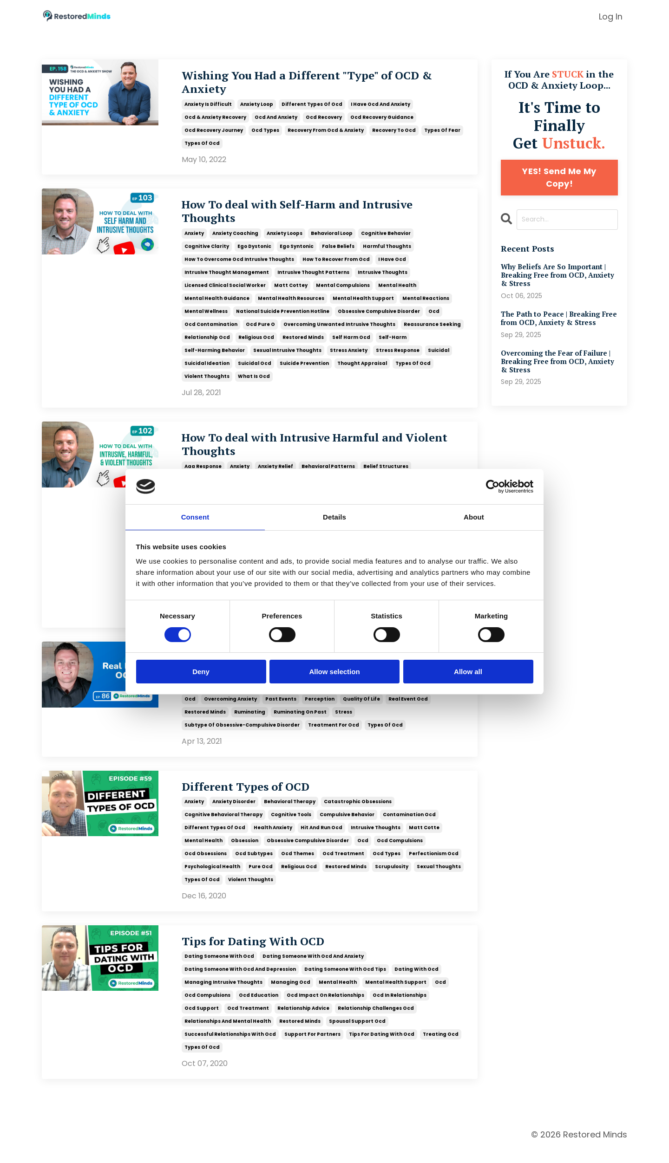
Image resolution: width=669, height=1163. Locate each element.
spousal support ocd (357, 1033)
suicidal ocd (254, 369)
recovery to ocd (394, 133)
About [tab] (474, 516)
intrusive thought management (226, 278)
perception (319, 709)
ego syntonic (297, 252)
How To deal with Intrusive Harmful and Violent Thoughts (311, 452)
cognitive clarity (206, 252)
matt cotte (424, 839)
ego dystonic (254, 252)
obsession (354, 696)
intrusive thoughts (382, 278)
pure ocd (261, 878)
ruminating (249, 722)
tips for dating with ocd (381, 1046)
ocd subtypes (254, 865)
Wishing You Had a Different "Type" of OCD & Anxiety (320, 84)
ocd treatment (343, 865)
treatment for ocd (333, 735)
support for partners (312, 1046)
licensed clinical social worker (225, 291)
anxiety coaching (235, 239)
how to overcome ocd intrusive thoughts (239, 265)
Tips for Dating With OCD (264, 954)
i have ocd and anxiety (380, 107)
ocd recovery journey (213, 133)
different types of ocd (312, 107)
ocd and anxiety (276, 120)
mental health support (363, 304)
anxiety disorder (234, 813)
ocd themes (297, 865)
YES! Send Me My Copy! (559, 177)
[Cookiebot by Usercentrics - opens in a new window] (492, 486)
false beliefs (338, 252)
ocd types (265, 133)
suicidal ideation (207, 369)
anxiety (194, 239)
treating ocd (441, 1046)
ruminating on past (300, 722)
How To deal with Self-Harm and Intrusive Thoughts (317, 216)
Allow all (468, 672)
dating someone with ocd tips (345, 981)
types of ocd (202, 146)
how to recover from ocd (336, 265)
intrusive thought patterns (313, 278)
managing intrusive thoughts (223, 994)
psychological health (212, 878)
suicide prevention (304, 369)
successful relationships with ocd (230, 1046)
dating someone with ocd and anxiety (313, 968)
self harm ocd (351, 343)
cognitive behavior (386, 239)
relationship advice (303, 1020)
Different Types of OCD (255, 798)
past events (280, 709)
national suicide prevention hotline (282, 317)
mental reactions (425, 304)
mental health (397, 291)
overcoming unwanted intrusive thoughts (339, 330)
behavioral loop (332, 239)
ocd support (201, 1020)
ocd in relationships (399, 1007)
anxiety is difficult (208, 107)
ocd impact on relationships (325, 1007)
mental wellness (206, 317)
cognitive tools (291, 826)
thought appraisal (362, 369)
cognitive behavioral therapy (223, 826)
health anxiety (273, 839)
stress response (398, 356)
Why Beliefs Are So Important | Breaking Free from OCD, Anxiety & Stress (556, 276)
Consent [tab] (195, 516)
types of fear (442, 133)
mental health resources (291, 304)
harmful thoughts (387, 252)
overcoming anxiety (230, 709)
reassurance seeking (432, 330)
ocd (433, 317)
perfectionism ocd (434, 865)
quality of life (361, 709)
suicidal (438, 356)
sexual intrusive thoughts (287, 356)
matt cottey (291, 291)
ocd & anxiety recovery (215, 120)
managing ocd (290, 994)
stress (343, 722)
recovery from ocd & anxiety (326, 133)
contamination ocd (409, 826)
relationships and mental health (227, 1033)
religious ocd (256, 343)
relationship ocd (207, 343)
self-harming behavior (214, 356)
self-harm (393, 343)
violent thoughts (207, 382)
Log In (611, 16)
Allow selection (334, 672)
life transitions (204, 696)
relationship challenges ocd (376, 1020)
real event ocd (408, 709)
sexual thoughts (439, 878)
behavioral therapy (289, 813)
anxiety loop (256, 107)
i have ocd (392, 265)
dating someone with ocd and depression (240, 981)
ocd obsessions (205, 865)
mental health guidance (216, 304)
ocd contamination (210, 330)
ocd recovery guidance (381, 120)
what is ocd (254, 382)
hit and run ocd (321, 839)
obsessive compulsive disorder (379, 317)
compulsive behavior (347, 826)
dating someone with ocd (219, 968)
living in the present (259, 696)
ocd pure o (260, 330)
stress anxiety (348, 356)
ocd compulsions (400, 852)
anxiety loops (284, 239)
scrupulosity (391, 878)
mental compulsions (343, 291)
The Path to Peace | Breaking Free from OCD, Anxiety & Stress (559, 321)
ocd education (258, 1007)
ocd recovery (324, 120)
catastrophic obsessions (358, 813)
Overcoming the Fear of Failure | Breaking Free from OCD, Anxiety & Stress (559, 365)
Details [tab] (334, 516)
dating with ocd (416, 981)
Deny (201, 672)
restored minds (303, 343)
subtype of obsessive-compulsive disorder (242, 735)
